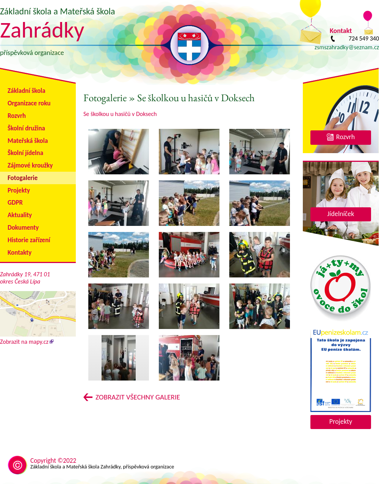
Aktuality (20, 215)
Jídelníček (340, 214)
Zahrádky (42, 30)
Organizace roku (29, 103)
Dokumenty (23, 228)
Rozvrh (17, 116)
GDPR (15, 203)
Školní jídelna (25, 153)
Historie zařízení (29, 240)
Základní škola (26, 91)
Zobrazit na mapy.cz (38, 338)
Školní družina (26, 128)
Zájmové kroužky (30, 165)
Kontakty (19, 253)
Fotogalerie (23, 178)
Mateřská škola (28, 141)
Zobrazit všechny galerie (138, 397)
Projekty (19, 190)
